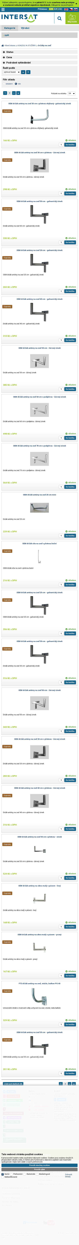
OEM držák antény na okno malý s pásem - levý (39, 886)
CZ (70, 9)
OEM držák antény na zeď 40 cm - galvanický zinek (39, 299)
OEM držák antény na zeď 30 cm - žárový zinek (39, 348)
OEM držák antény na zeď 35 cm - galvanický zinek (39, 1032)
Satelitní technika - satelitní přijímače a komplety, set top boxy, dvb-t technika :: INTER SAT (19, 18)
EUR (55, 9)
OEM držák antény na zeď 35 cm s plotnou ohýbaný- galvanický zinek (39, 103)
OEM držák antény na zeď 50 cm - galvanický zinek (39, 201)
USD (60, 9)
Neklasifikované (11, 1153)
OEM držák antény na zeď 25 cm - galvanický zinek (39, 592)
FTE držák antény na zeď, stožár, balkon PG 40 (39, 983)
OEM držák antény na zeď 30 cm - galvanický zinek (39, 641)
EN (65, 9)
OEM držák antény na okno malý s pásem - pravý (39, 934)
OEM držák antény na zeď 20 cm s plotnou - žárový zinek (39, 739)
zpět (6, 35)
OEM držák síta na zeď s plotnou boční (39, 543)
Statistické (31, 1150)
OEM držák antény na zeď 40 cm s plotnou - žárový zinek (39, 788)
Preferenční (17, 1150)
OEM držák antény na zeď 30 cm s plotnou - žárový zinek (39, 152)
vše (19, 84)
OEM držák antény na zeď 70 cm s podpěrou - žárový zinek (39, 446)
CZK (51, 9)
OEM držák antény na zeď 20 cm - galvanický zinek (39, 250)
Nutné (7, 1150)
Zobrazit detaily (68, 1151)
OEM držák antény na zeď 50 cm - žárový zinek (39, 690)
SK (75, 9)
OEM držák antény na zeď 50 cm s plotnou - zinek (39, 837)
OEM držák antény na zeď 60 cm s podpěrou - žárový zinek (39, 397)
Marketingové (44, 1150)
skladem (9, 84)
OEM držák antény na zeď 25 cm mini (39, 495)
